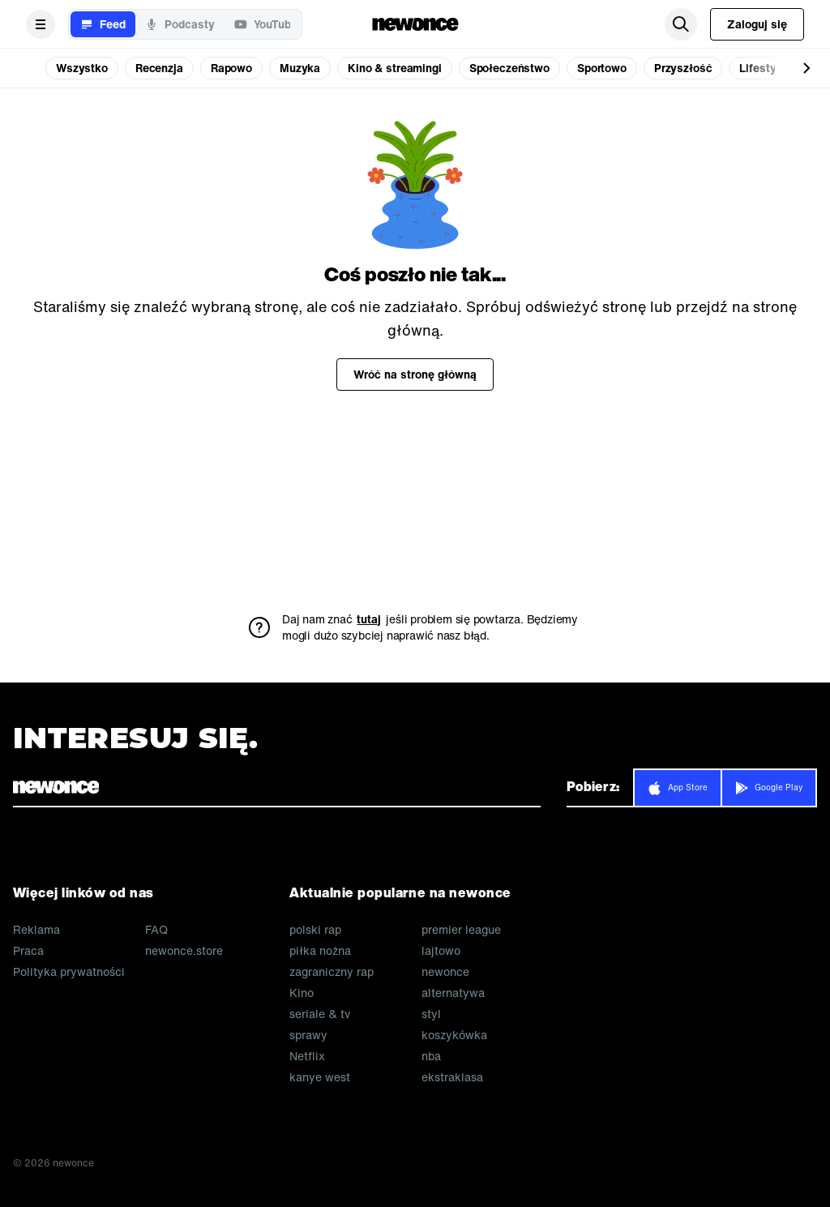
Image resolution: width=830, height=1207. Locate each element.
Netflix (307, 1056)
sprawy (308, 1035)
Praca (28, 950)
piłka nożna (320, 950)
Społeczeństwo (509, 67)
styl (431, 1014)
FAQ (156, 929)
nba (431, 1056)
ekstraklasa (452, 1077)
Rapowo (231, 67)
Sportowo (602, 67)
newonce (445, 971)
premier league (461, 929)
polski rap (315, 929)
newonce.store (184, 950)
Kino (301, 993)
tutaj (369, 619)
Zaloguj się (757, 23)
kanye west (319, 1077)
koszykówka (454, 1035)
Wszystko (82, 67)
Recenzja (159, 67)
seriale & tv (319, 1014)
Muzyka (300, 67)
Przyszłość (683, 67)
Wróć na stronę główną (415, 374)
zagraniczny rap (331, 971)
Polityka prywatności (69, 971)
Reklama (36, 929)
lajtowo (440, 950)
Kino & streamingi (395, 67)
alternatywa (453, 993)
